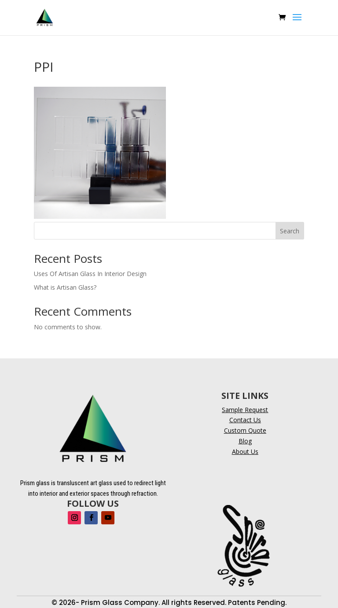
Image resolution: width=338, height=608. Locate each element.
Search (289, 231)
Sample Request (245, 409)
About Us (245, 451)
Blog (245, 441)
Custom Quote (245, 430)
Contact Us (245, 420)
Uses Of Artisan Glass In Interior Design (90, 273)
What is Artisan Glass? (65, 287)
